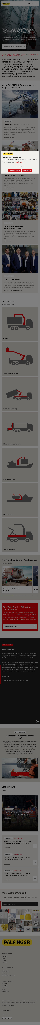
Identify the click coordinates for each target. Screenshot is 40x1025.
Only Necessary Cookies (14, 170)
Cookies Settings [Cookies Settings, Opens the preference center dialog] (19, 166)
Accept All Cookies (26, 170)
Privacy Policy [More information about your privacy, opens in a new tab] (18, 162)
